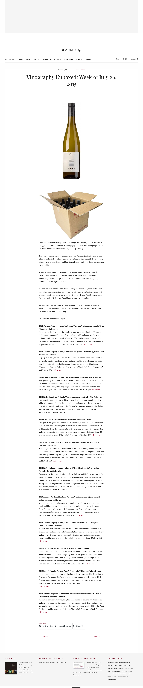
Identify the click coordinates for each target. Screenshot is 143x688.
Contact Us (112, 683)
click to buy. (88, 348)
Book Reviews (24, 63)
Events (79, 63)
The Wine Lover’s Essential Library (122, 672)
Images (36, 63)
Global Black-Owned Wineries (120, 669)
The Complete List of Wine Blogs (121, 675)
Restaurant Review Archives (119, 681)
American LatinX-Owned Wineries (121, 666)
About (88, 63)
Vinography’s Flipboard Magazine (121, 678)
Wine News (68, 63)
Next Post (98, 640)
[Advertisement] (71, 14)
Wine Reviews (10, 63)
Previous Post (46, 640)
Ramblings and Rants (52, 63)
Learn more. (77, 679)
